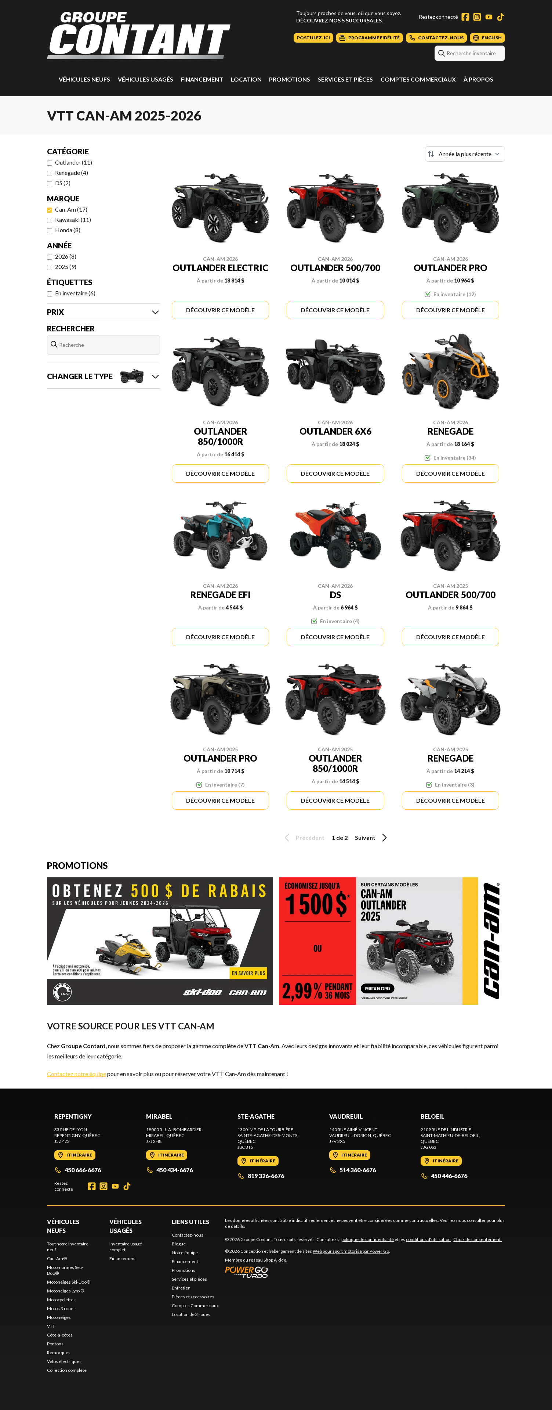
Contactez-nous (187, 1235)
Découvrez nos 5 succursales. (339, 20)
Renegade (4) (71, 172)
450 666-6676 (77, 1169)
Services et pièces (345, 79)
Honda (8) (67, 229)
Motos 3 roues (61, 1308)
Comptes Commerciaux (418, 79)
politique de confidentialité (367, 1239)
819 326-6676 (260, 1175)
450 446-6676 (444, 1175)
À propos (478, 79)
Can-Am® (57, 1258)
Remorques (58, 1352)
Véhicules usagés (145, 79)
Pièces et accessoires (193, 1296)
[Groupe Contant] (138, 35)
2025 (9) (65, 266)
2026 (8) (65, 256)
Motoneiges (59, 1317)
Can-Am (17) (71, 209)
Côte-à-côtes (60, 1335)
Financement (202, 79)
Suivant (372, 837)
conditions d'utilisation (428, 1239)
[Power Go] (307, 1272)
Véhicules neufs (84, 79)
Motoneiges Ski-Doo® (68, 1282)
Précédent (303, 837)
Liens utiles (190, 1221)
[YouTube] (488, 16)
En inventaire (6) (75, 292)
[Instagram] (477, 16)
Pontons (55, 1343)
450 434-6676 (169, 1169)
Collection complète (67, 1370)
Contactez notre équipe (76, 1073)
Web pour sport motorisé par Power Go (351, 1251)
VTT (51, 1326)
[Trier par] (465, 154)
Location (246, 79)
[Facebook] (465, 16)
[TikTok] (500, 16)
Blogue (179, 1244)
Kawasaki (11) (73, 219)
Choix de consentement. (477, 1239)
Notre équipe (185, 1252)
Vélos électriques (64, 1361)
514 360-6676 (352, 1169)
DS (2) (62, 182)
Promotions (289, 79)
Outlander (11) (73, 162)
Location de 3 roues (191, 1314)
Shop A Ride (275, 1260)
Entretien (181, 1288)
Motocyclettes (61, 1299)
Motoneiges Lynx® (65, 1291)
